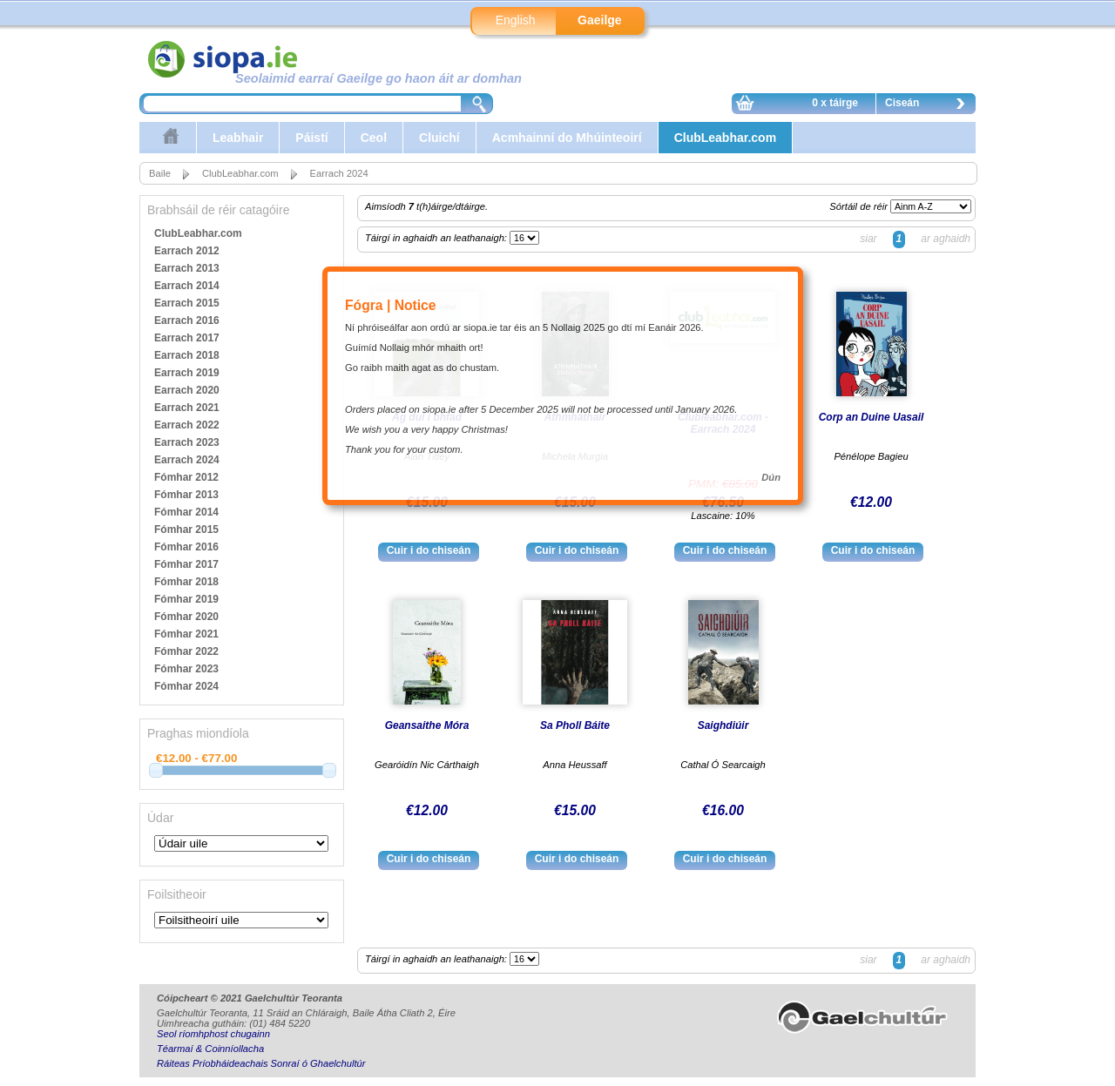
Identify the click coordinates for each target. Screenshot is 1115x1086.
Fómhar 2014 (186, 512)
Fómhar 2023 (186, 669)
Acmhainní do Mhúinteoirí (567, 138)
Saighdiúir (723, 725)
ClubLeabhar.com (725, 138)
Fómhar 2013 (186, 495)
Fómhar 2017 (186, 564)
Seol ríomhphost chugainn (213, 1034)
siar (868, 239)
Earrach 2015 (187, 303)
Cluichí (439, 138)
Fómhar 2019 (186, 599)
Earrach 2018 (187, 355)
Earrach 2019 (187, 373)
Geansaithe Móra (427, 725)
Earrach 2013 (187, 268)
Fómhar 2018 (186, 582)
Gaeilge (600, 20)
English (516, 20)
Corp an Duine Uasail (871, 417)
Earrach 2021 (187, 407)
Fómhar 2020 (186, 616)
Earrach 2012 (187, 251)
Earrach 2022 (187, 425)
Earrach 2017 (187, 338)
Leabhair (238, 138)
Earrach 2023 (187, 442)
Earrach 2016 (187, 320)
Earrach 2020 (187, 390)
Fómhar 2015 (186, 529)
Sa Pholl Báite (575, 725)
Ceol (374, 138)
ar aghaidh (945, 239)
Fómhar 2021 (186, 634)
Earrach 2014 (187, 286)
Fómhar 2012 (186, 477)
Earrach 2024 (339, 173)
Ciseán (929, 105)
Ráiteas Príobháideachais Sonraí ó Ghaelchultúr (261, 1063)
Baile (160, 173)
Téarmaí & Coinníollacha (210, 1048)
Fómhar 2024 (186, 686)
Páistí (311, 138)
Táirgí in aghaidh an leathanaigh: (437, 238)
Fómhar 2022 (186, 651)
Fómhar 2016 (186, 547)
